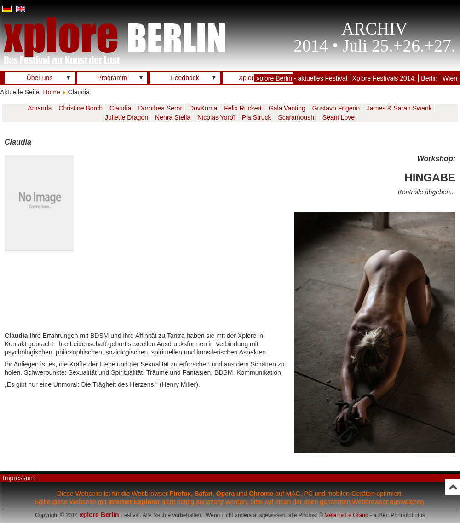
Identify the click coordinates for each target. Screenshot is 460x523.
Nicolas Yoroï (216, 117)
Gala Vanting (287, 108)
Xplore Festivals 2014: (384, 78)
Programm (112, 77)
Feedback (185, 77)
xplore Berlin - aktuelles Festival (301, 78)
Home (51, 92)
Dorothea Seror (160, 108)
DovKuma (203, 108)
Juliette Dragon (126, 117)
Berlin (429, 78)
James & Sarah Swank (399, 108)
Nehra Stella (172, 117)
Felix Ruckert (243, 108)
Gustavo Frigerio (336, 108)
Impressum (18, 478)
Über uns (40, 77)
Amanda (40, 108)
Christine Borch (80, 108)
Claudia (120, 108)
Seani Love (338, 117)
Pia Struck (256, 117)
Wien (450, 78)
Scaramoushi (297, 117)
